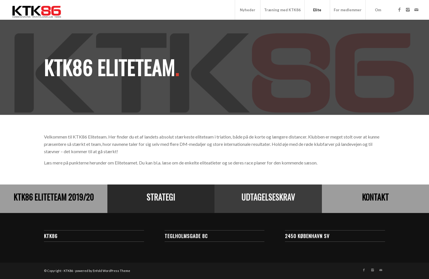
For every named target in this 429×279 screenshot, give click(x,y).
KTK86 (68, 271)
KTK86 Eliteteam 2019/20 (54, 197)
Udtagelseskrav (268, 197)
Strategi (161, 197)
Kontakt (375, 197)
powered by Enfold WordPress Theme (102, 271)
